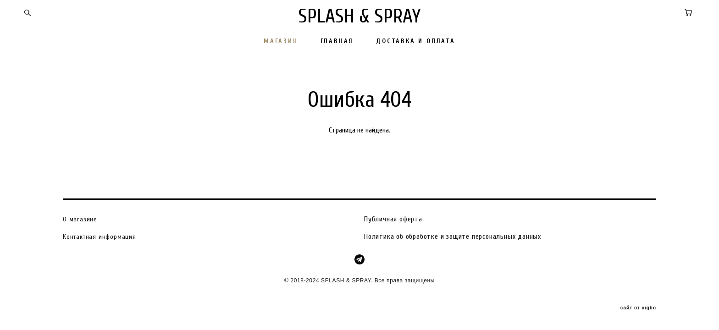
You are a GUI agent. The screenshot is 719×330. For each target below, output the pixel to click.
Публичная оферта (393, 219)
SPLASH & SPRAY (360, 16)
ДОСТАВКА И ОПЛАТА (415, 41)
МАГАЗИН (281, 41)
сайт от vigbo (638, 308)
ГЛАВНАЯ (337, 41)
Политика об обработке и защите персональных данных (452, 236)
